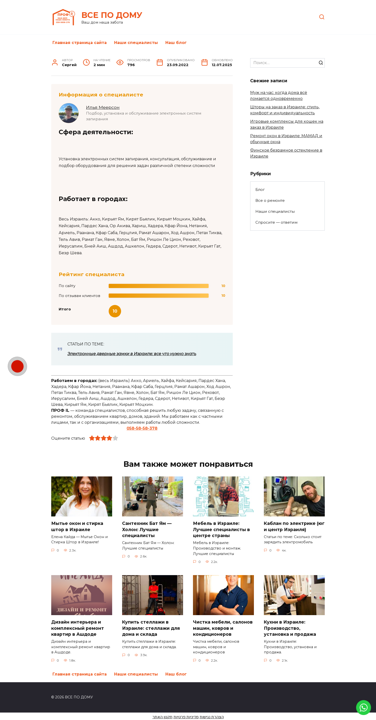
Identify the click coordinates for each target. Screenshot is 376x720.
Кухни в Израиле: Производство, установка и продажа (290, 628)
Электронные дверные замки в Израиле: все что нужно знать (131, 353)
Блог (260, 189)
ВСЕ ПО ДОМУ (111, 15)
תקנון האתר (162, 717)
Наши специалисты (136, 42)
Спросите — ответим (276, 222)
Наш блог (176, 42)
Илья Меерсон (103, 107)
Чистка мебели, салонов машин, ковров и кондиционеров (223, 628)
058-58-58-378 (142, 428)
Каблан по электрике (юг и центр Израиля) (294, 526)
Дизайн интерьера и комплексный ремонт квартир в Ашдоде (77, 628)
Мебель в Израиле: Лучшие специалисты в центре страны (221, 529)
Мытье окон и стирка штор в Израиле (77, 526)
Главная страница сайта (79, 42)
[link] (363, 712)
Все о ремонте (270, 200)
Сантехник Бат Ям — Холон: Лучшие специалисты (147, 529)
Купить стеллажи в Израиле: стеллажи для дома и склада (151, 628)
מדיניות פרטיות (186, 717)
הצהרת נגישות (212, 717)
